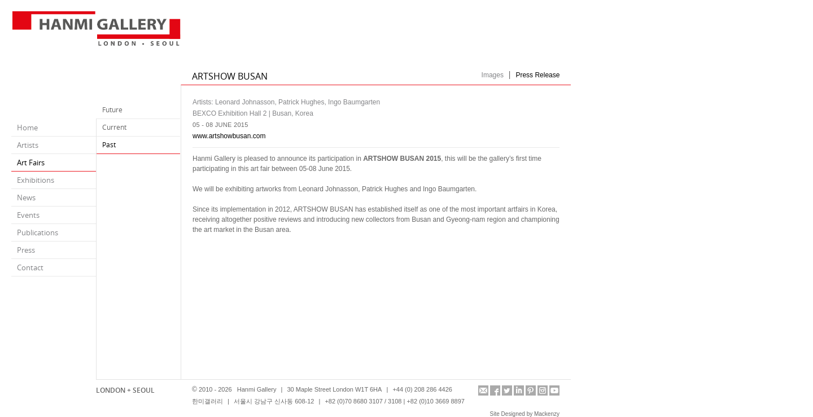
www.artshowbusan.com (229, 136)
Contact (30, 267)
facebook (495, 390)
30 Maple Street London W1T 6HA (334, 389)
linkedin (519, 390)
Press (26, 250)
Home (27, 127)
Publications (37, 232)
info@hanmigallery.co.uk (483, 390)
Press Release (537, 75)
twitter (507, 390)
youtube (554, 390)
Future (112, 110)
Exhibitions (35, 180)
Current (114, 127)
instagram (542, 390)
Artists (27, 145)
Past (109, 145)
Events (28, 215)
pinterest (531, 390)
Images (493, 75)
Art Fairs (31, 162)
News (26, 197)
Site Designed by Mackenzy (525, 414)
